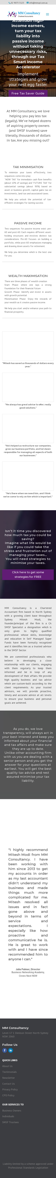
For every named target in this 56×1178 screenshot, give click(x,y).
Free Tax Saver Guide (28, 93)
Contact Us (8, 1083)
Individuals (8, 1116)
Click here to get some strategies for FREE (28, 575)
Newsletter (8, 1077)
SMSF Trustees (10, 1122)
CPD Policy (8, 1095)
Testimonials (9, 1072)
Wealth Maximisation (28, 276)
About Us (7, 1066)
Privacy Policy (10, 1089)
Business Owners (11, 1110)
